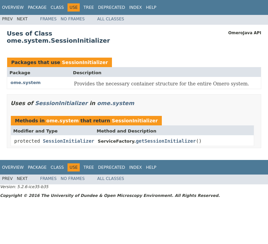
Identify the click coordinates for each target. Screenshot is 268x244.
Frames (48, 19)
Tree (88, 7)
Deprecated (111, 7)
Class (57, 7)
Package (37, 7)
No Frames (73, 19)
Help (151, 7)
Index (135, 7)
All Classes (110, 19)
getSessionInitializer (166, 141)
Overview (13, 7)
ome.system (26, 82)
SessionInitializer (85, 62)
